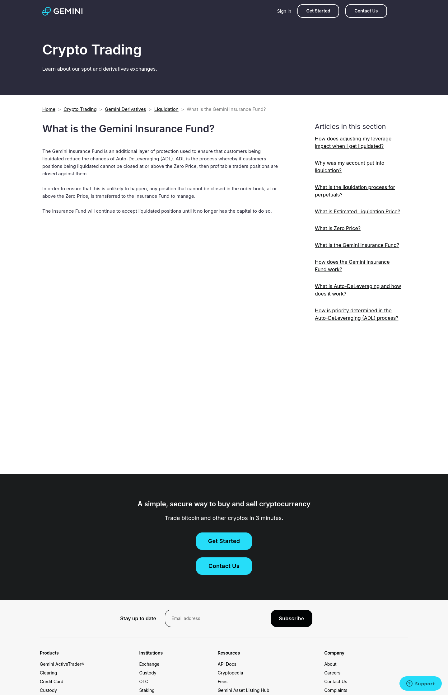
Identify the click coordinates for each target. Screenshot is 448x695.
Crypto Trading (79, 109)
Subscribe (291, 618)
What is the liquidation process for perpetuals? (355, 191)
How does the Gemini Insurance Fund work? (352, 265)
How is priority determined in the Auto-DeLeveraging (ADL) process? (356, 314)
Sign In (284, 11)
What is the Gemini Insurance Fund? (357, 245)
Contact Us (366, 10)
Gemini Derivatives (125, 109)
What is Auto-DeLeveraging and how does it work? (358, 290)
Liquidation (166, 109)
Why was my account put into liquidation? (349, 166)
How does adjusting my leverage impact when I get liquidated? (353, 142)
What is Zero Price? (338, 228)
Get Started (318, 10)
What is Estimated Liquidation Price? (357, 211)
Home (48, 109)
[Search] (399, 11)
